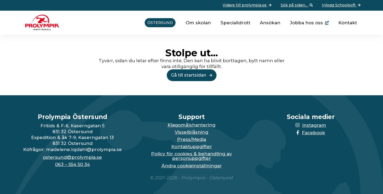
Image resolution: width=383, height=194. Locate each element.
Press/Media (191, 139)
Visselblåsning (191, 132)
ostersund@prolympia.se (72, 157)
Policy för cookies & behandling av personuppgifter (191, 156)
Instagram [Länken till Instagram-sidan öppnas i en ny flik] (310, 125)
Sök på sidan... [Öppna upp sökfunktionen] (297, 5)
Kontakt (347, 22)
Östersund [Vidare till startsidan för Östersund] (160, 22)
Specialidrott (235, 22)
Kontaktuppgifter (191, 146)
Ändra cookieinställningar (191, 166)
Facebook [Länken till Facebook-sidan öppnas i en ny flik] (310, 132)
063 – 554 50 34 (72, 164)
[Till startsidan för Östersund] (40, 28)
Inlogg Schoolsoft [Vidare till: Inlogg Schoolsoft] (342, 5)
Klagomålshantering (191, 125)
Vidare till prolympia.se (248, 5)
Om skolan (198, 22)
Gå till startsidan (191, 75)
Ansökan (270, 22)
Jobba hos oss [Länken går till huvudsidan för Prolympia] (306, 22)
